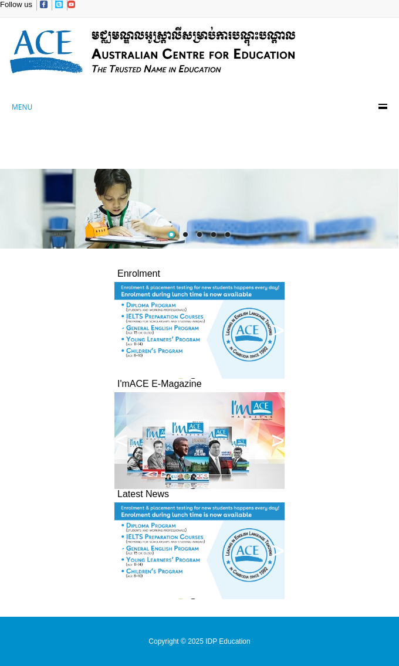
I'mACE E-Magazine (159, 384)
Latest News (143, 494)
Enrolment (138, 273)
